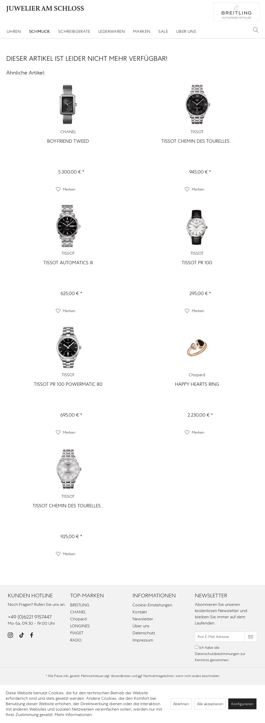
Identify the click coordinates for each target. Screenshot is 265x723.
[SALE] (163, 31)
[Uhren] (14, 31)
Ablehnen (181, 704)
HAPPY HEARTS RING (197, 384)
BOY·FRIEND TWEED (68, 141)
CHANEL (68, 131)
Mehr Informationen (73, 714)
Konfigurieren (242, 704)
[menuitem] (14, 31)
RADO (76, 640)
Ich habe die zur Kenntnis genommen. (220, 653)
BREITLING (79, 605)
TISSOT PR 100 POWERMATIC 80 (68, 384)
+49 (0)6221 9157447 (29, 617)
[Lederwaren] (111, 31)
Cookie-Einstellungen (152, 605)
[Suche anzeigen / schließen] (256, 30)
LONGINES (80, 626)
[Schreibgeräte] (74, 31)
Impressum (142, 640)
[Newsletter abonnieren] (251, 636)
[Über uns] (186, 31)
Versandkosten (121, 676)
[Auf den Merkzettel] (65, 189)
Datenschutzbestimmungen (217, 653)
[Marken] (141, 31)
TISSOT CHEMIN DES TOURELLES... (197, 141)
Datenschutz (143, 633)
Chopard (197, 375)
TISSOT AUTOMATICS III (68, 263)
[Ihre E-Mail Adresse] (220, 636)
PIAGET (76, 633)
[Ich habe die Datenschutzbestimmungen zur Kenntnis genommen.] (196, 647)
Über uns (140, 626)
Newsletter (142, 619)
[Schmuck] (39, 31)
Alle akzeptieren (210, 704)
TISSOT (196, 131)
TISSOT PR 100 (197, 263)
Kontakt (139, 612)
